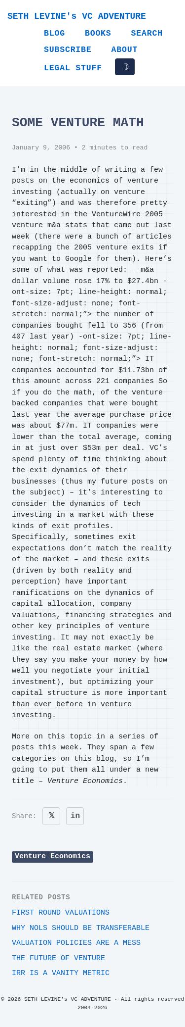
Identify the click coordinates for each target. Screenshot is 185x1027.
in (75, 816)
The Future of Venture (58, 958)
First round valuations (61, 913)
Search (147, 33)
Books (98, 33)
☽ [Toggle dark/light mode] (124, 66)
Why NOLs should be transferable (80, 928)
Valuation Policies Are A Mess (76, 943)
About (124, 49)
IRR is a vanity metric (61, 973)
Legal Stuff (73, 68)
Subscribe (68, 49)
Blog (54, 33)
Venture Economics (52, 856)
